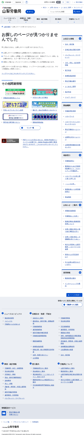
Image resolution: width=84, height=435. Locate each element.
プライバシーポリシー (21, 420)
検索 (78, 12)
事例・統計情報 (11, 362)
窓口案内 (36, 362)
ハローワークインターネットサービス (72, 123)
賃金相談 (68, 197)
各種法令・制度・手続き (42, 313)
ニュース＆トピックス (13, 313)
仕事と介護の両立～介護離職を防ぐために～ (72, 238)
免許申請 (68, 92)
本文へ (45, 7)
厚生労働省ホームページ (72, 131)
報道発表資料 (9, 317)
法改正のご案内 (38, 317)
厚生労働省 (79, 2)
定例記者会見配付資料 (72, 50)
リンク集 (6, 420)
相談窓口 (72, 155)
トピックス (8, 320)
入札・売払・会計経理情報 (72, 64)
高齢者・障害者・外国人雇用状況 (15, 386)
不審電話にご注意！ (72, 216)
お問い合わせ (54, 7)
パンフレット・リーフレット (72, 56)
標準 (58, 2)
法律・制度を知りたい (40, 354)
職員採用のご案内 (67, 369)
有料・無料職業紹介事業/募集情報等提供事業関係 (71, 336)
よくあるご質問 (66, 7)
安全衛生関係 (65, 320)
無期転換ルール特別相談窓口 (72, 190)
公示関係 (36, 357)
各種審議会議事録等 (67, 345)
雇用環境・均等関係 (67, 328)
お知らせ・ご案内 (72, 205)
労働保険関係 (37, 325)
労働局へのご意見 (72, 304)
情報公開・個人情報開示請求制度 (43, 349)
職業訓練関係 (37, 340)
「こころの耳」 (70, 184)
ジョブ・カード (70, 97)
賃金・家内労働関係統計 (13, 375)
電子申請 (68, 70)
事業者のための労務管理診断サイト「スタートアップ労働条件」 (72, 168)
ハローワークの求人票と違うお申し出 (72, 177)
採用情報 (72, 272)
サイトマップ (78, 7)
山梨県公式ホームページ (72, 138)
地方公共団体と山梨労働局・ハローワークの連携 (72, 247)
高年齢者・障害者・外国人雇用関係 (71, 341)
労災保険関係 (65, 325)
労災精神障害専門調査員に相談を (43, 384)
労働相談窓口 (69, 161)
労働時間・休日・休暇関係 (14, 366)
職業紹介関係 (65, 331)
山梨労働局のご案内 (67, 366)
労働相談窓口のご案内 (40, 366)
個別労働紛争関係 (11, 390)
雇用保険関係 (37, 328)
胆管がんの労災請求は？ (72, 256)
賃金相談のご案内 (39, 369)
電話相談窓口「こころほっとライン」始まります (43, 373)
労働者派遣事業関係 (39, 334)
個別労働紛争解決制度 (40, 331)
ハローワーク (69, 116)
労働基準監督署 (70, 111)
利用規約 (35, 420)
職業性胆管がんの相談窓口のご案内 (43, 379)
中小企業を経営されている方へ (72, 263)
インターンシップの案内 (72, 285)
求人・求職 (8, 381)
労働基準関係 (65, 317)
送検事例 (8, 378)
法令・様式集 (69, 44)
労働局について (67, 362)
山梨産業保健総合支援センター (72, 146)
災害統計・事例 (10, 372)
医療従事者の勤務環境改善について (72, 223)
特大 (68, 2)
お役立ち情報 (72, 38)
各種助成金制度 (70, 76)
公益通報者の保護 (67, 348)
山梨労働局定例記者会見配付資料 (71, 373)
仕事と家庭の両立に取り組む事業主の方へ (72, 230)
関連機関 (72, 105)
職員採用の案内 (70, 278)
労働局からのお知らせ (12, 323)
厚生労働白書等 (70, 81)
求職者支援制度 (70, 211)
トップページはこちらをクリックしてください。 (18, 73)
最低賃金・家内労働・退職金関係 (43, 321)
